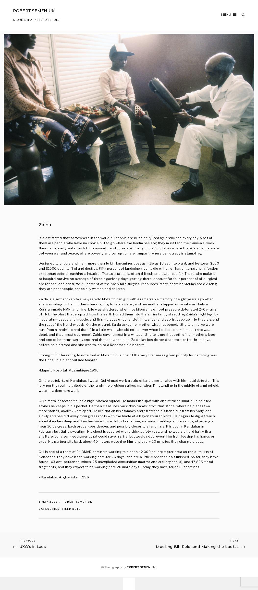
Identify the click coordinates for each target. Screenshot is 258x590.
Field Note (71, 509)
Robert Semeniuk (77, 501)
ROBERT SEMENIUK (141, 567)
